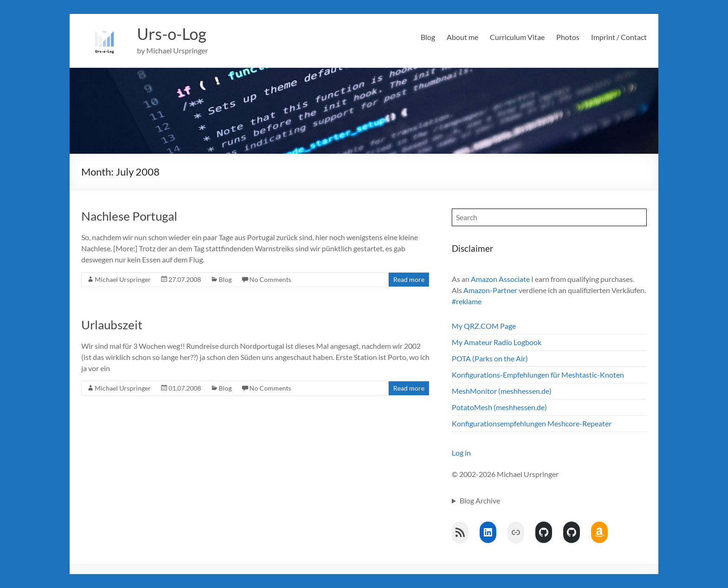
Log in (461, 452)
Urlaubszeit (112, 324)
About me (462, 37)
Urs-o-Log (173, 34)
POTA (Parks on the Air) (490, 358)
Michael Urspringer (123, 279)
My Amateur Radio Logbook (496, 342)
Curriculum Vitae (517, 37)
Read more (408, 279)
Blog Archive (480, 500)
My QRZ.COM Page (484, 325)
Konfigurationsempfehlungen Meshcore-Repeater (531, 423)
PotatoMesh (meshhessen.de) (499, 407)
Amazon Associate (500, 278)
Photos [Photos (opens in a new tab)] (567, 37)
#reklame (466, 301)
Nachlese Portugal (129, 216)
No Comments (270, 279)
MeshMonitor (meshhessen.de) (502, 390)
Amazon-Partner (490, 290)
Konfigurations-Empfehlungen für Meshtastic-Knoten (538, 374)
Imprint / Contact (619, 37)
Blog (428, 37)
